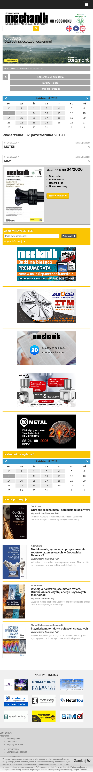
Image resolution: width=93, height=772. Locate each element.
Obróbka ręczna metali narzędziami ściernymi (60, 509)
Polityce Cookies (80, 770)
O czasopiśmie (13, 757)
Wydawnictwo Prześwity (43, 598)
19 (71, 480)
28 (8, 490)
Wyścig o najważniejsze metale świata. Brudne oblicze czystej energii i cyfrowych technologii (58, 592)
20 (84, 480)
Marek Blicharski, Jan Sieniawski (47, 625)
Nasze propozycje (15, 499)
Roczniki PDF (56, 183)
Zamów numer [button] (58, 195)
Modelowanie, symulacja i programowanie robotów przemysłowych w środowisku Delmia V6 (58, 552)
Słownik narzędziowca (17, 752)
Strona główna (10, 68)
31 (46, 490)
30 (8, 471)
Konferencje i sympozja (50, 77)
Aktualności (24, 68)
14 (8, 480)
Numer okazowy (58, 186)
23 (34, 485)
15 (21, 480)
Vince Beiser (37, 585)
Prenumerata (56, 179)
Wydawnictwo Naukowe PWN (45, 513)
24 (46, 485)
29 (21, 490)
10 (46, 475)
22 (21, 485)
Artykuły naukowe (15, 744)
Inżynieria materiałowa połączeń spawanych (59, 628)
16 (34, 480)
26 (71, 485)
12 (71, 475)
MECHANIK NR (64, 169)
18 (59, 480)
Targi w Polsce (50, 83)
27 (84, 485)
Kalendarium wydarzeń (19, 454)
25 (59, 485)
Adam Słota (36, 546)
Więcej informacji (15, 241)
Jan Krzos (36, 506)
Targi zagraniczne (50, 88)
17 (46, 480)
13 (84, 475)
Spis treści (55, 176)
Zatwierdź (69, 236)
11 (59, 475)
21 (8, 485)
